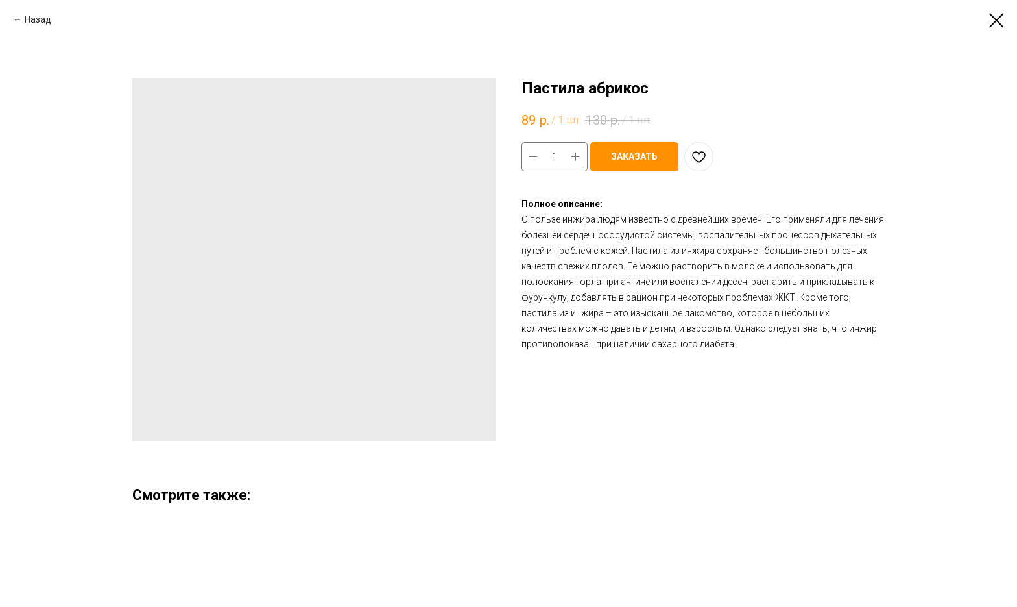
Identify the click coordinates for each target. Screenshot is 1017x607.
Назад (38, 19)
